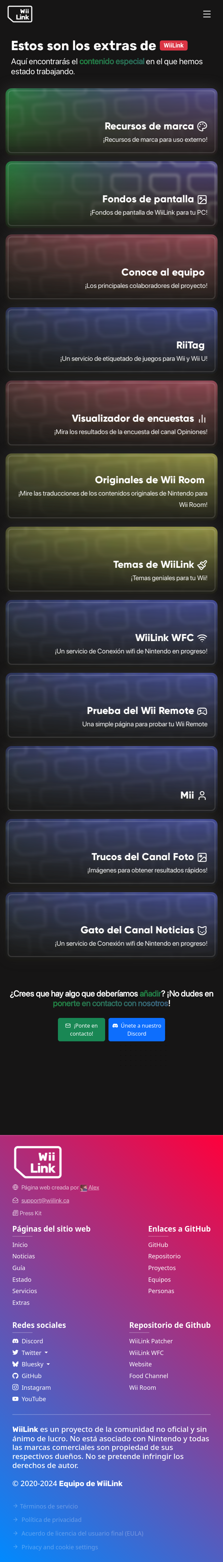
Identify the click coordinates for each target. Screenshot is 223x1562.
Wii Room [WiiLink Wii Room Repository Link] (142, 1387)
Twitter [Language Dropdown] (27, 1353)
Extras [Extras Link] (21, 1302)
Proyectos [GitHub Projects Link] (162, 1268)
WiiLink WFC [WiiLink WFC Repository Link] (146, 1353)
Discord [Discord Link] (27, 1341)
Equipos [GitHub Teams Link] (159, 1279)
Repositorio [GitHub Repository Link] (164, 1256)
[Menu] (207, 14)
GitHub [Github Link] (27, 1376)
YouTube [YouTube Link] (29, 1399)
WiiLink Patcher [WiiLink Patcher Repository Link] (151, 1341)
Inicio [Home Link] (20, 1245)
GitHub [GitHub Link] (158, 1245)
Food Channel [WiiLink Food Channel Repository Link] (148, 1376)
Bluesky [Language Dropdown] (28, 1364)
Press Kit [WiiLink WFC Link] (27, 1213)
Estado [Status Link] (21, 1279)
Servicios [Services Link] (24, 1291)
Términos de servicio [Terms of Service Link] (45, 1506)
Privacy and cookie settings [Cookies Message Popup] (55, 1547)
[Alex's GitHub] (89, 1187)
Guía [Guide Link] (18, 1268)
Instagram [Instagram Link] (31, 1387)
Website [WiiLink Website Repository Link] (140, 1364)
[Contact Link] (45, 1200)
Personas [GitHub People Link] (161, 1291)
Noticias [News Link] (23, 1256)
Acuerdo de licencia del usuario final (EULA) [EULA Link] (77, 1533)
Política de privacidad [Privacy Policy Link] (47, 1520)
